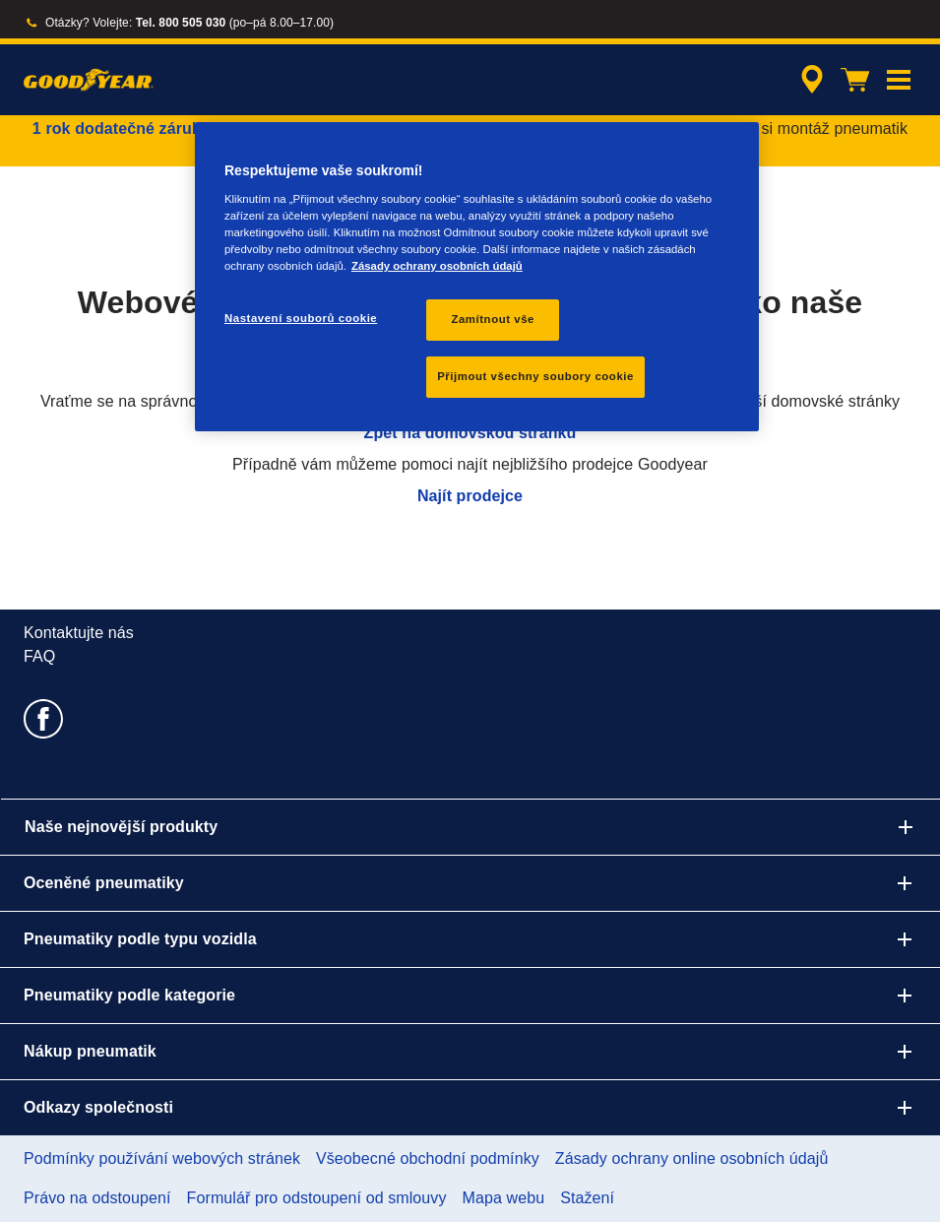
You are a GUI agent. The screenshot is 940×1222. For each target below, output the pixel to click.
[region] (477, 276)
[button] (898, 79)
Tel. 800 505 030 (180, 23)
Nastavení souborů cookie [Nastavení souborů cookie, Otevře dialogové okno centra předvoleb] (300, 318)
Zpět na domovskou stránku (470, 432)
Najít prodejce (470, 495)
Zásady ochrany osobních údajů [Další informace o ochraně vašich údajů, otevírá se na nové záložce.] (437, 266)
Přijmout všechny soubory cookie (535, 376)
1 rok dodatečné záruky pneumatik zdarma (193, 128)
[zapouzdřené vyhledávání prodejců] (809, 79)
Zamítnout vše (492, 319)
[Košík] (855, 79)
